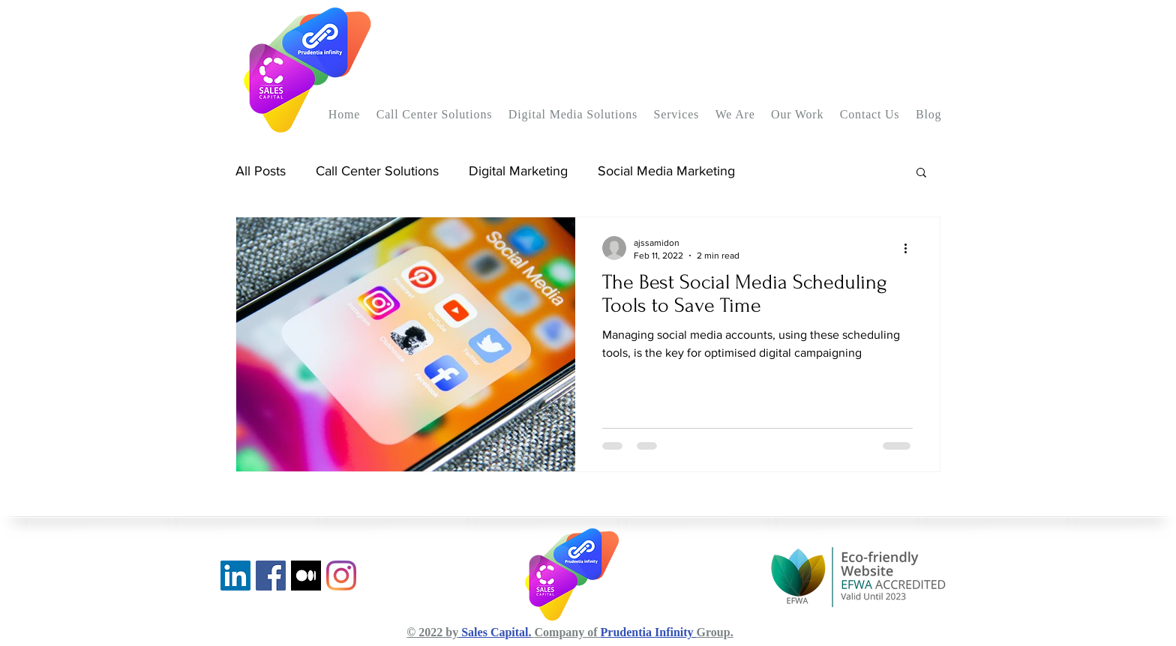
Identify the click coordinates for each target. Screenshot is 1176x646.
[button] (434, 114)
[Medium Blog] (306, 576)
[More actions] (911, 248)
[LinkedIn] (235, 576)
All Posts (261, 170)
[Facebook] (271, 576)
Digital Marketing (518, 170)
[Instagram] (341, 576)
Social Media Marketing (666, 170)
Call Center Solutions (377, 170)
